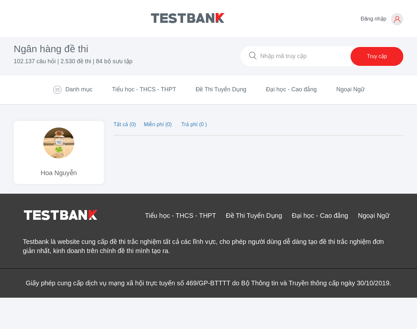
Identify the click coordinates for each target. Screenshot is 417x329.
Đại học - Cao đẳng (291, 89)
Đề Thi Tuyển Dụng (220, 89)
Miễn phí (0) (158, 124)
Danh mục (72, 89)
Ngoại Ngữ (350, 89)
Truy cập (377, 56)
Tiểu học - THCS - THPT (144, 89)
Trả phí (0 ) (194, 124)
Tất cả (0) (125, 124)
